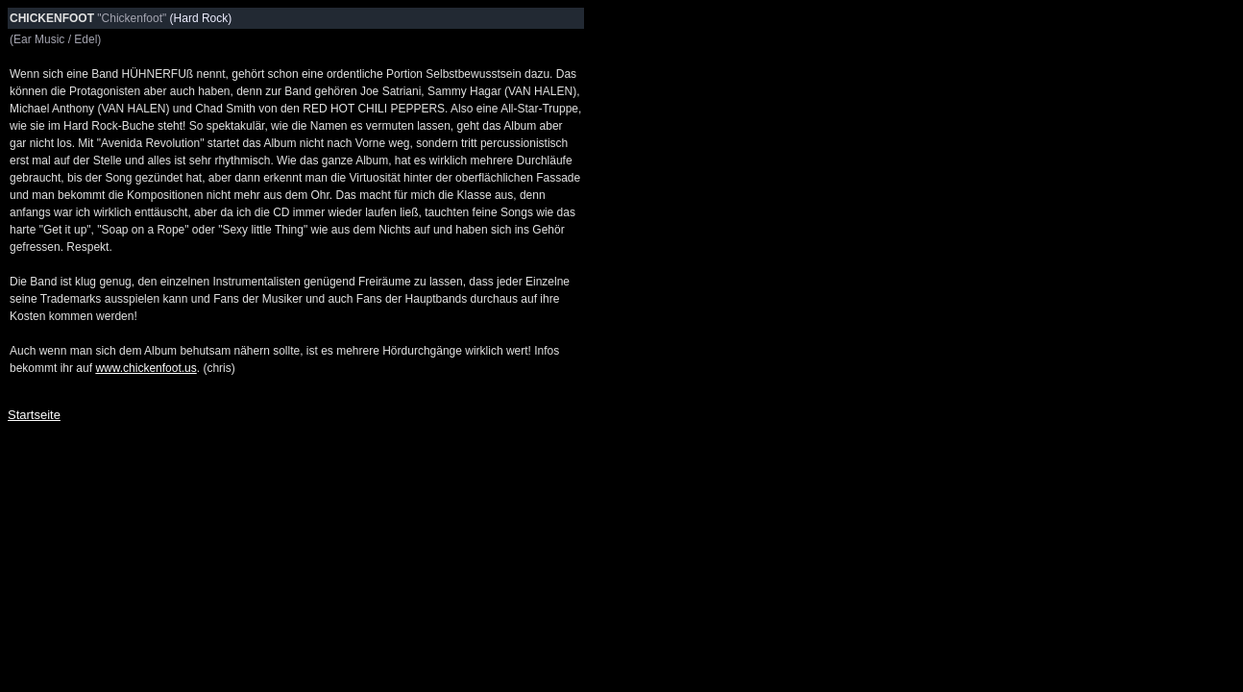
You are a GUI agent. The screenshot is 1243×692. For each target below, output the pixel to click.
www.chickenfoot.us (145, 368)
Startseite (34, 415)
